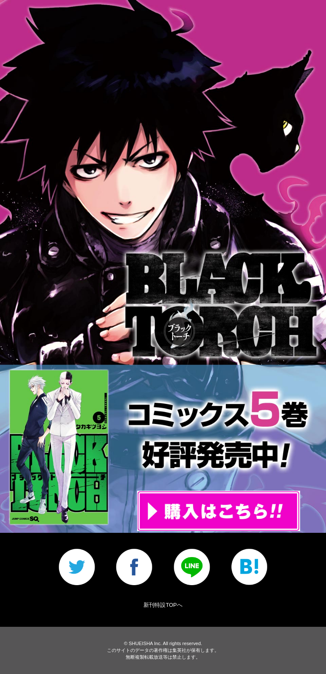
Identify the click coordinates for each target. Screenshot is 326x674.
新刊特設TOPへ (162, 605)
